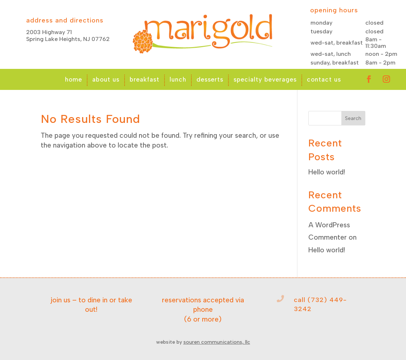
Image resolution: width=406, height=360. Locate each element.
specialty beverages (265, 79)
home (73, 79)
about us (105, 79)
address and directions (64, 20)
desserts (209, 79)
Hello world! (326, 172)
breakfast (144, 79)
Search (353, 118)
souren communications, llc (216, 342)
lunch (178, 79)
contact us (324, 79)
